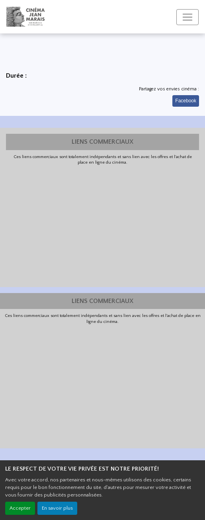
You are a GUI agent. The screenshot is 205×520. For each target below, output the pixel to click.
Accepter (20, 508)
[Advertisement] (102, 225)
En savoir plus (57, 508)
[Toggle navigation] (187, 17)
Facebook (185, 101)
